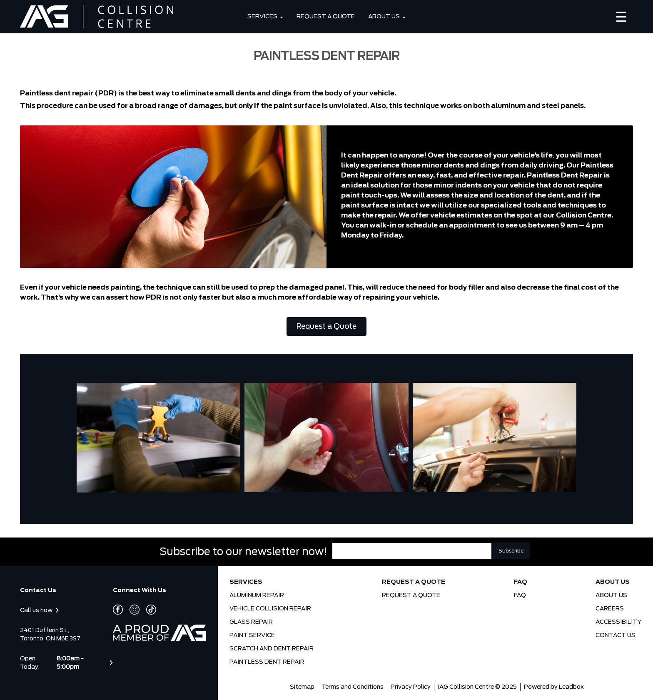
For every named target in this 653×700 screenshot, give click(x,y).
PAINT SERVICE (252, 635)
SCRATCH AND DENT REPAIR (271, 649)
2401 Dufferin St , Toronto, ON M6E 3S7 (50, 635)
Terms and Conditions (353, 687)
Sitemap (302, 687)
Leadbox (571, 687)
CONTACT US (616, 635)
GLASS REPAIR (251, 622)
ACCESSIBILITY (618, 622)
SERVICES (262, 17)
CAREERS (610, 609)
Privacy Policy (411, 687)
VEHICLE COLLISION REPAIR (270, 609)
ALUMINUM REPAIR (256, 595)
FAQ (520, 582)
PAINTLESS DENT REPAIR (266, 662)
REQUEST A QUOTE (326, 17)
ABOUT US (384, 17)
